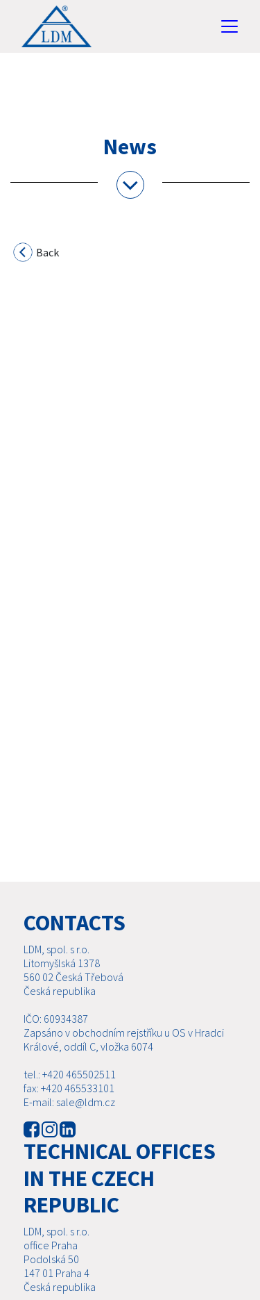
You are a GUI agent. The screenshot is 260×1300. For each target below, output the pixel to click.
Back (37, 254)
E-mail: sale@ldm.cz (69, 1102)
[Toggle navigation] (229, 26)
